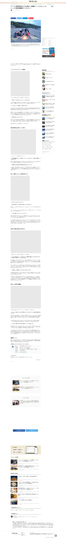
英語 (43, 142)
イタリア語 (46, 142)
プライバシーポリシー (23, 533)
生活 (47, 145)
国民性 (46, 144)
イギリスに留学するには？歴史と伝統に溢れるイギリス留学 (50, 126)
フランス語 (44, 147)
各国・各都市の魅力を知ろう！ (49, 81)
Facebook (22, 534)
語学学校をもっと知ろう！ (49, 77)
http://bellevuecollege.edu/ (23, 351)
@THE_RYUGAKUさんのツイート (46, 151)
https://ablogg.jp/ (15, 517)
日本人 (51, 145)
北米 (44, 41)
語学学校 (51, 142)
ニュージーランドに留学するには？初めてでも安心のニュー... (49, 133)
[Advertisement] (26, 418)
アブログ (43, 153)
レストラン (44, 145)
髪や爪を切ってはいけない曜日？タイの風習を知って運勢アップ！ (50, 96)
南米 (50, 41)
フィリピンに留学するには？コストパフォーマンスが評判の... (50, 137)
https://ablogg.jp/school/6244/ (23, 352)
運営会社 (22, 532)
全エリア (44, 39)
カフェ (50, 144)
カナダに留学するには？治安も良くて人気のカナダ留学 (50, 122)
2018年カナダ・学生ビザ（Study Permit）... (50, 100)
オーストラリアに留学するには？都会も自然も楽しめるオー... (50, 129)
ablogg (18, 534)
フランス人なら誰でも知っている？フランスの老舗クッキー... (49, 111)
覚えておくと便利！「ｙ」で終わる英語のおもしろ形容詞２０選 (50, 104)
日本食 (52, 147)
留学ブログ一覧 (23, 535)
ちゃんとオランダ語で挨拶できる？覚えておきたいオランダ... (49, 107)
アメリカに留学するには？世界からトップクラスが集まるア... (50, 118)
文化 (43, 144)
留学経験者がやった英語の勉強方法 (50, 85)
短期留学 (48, 147)
